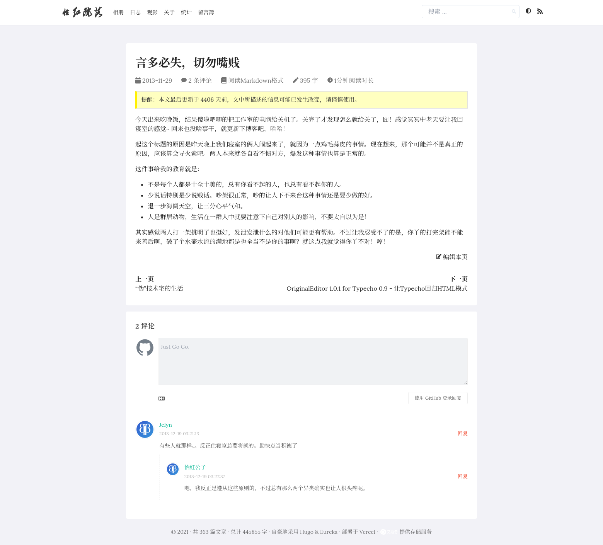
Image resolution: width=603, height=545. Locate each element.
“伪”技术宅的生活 (159, 288)
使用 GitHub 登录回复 (437, 398)
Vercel (367, 531)
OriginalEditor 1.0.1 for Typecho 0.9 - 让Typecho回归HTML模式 (377, 288)
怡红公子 (195, 467)
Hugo (306, 531)
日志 (135, 12)
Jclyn (165, 424)
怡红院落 (82, 12)
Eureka (328, 531)
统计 (186, 12)
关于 (169, 12)
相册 (118, 12)
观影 (152, 12)
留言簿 (206, 12)
